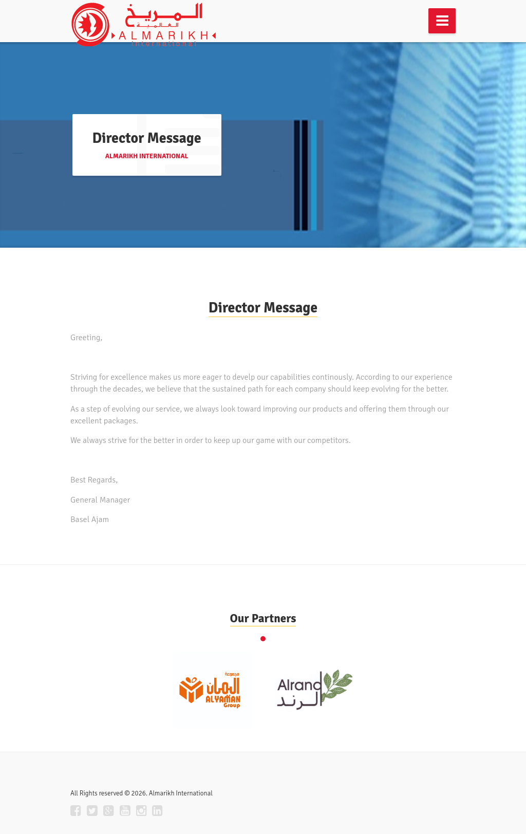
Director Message (263, 308)
